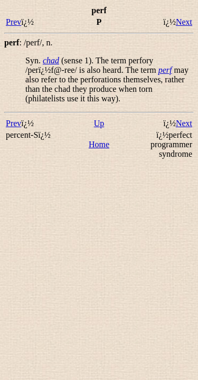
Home (99, 144)
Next (184, 21)
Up (99, 123)
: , (28, 42)
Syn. (34, 60)
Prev (13, 21)
